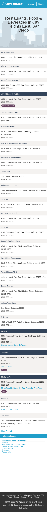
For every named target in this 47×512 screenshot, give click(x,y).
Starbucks (5, 415)
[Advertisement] (19, 471)
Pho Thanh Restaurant (10, 66)
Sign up (31, 4)
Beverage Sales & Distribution (13, 446)
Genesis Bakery (7, 52)
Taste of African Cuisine (10, 113)
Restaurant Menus (8, 105)
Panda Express (7, 286)
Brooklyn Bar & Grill (9, 213)
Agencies (36, 495)
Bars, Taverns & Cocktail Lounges (14, 444)
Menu (4, 370)
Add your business (9, 495)
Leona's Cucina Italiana (10, 241)
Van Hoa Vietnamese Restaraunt (14, 144)
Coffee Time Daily (8, 126)
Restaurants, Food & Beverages (14, 441)
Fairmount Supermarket (10, 185)
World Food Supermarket (11, 258)
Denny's (4, 398)
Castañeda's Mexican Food (12, 80)
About (10, 497)
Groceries (5, 450)
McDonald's (6, 377)
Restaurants (6, 452)
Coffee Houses (7, 448)
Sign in (40, 4)
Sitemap (24, 497)
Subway (4, 352)
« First (2, 431)
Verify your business (24, 495)
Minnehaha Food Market (11, 157)
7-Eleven (4, 199)
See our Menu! (7, 366)
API (42, 495)
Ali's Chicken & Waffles (10, 94)
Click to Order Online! (9, 409)
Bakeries (5, 443)
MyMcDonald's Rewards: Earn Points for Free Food (21, 388)
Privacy (30, 497)
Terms (36, 497)
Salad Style (5, 171)
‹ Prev (7, 431)
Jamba (4, 331)
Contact (16, 497)
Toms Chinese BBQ (9, 272)
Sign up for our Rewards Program (14, 345)
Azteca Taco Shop (8, 303)
